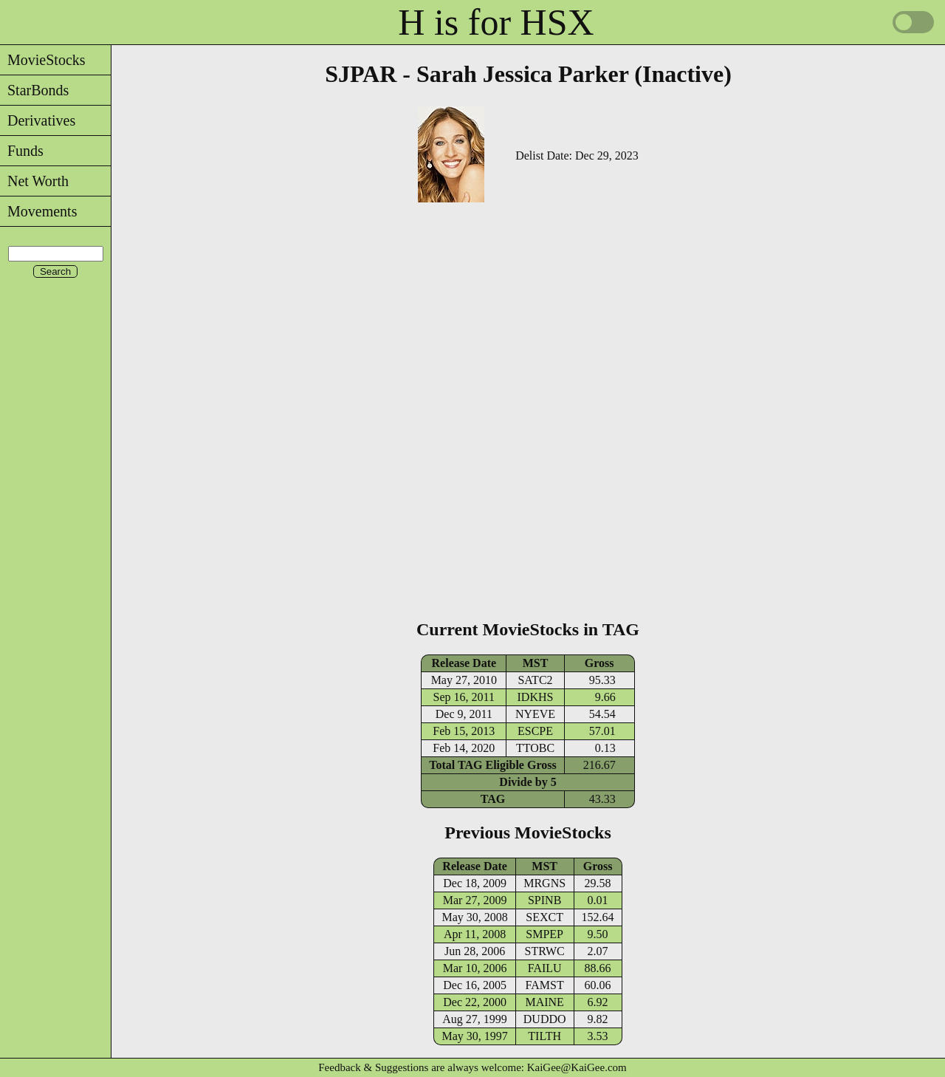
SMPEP (544, 934)
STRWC (545, 951)
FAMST (545, 985)
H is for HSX (496, 22)
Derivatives (37, 120)
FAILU (545, 968)
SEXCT (544, 917)
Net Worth (34, 181)
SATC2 (535, 680)
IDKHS (536, 697)
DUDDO (544, 1019)
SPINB (544, 900)
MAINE (544, 1002)
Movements (38, 211)
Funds (22, 151)
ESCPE (535, 731)
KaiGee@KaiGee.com (577, 1067)
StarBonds (34, 90)
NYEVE (535, 714)
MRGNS (544, 883)
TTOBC (535, 748)
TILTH (544, 1036)
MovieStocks (43, 60)
